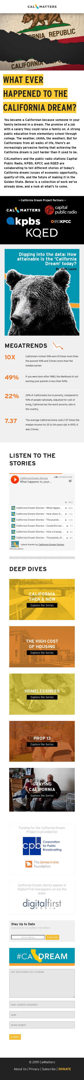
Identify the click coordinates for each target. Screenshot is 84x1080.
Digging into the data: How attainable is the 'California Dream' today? (47, 258)
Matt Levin (69, 269)
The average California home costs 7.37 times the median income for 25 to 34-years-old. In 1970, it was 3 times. (52, 425)
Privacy (34, 1069)
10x (10, 357)
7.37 (11, 421)
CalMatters (47, 1062)
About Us (20, 1069)
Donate (64, 1069)
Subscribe (49, 1069)
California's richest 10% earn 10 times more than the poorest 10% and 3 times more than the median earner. (52, 361)
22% (12, 396)
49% (12, 377)
